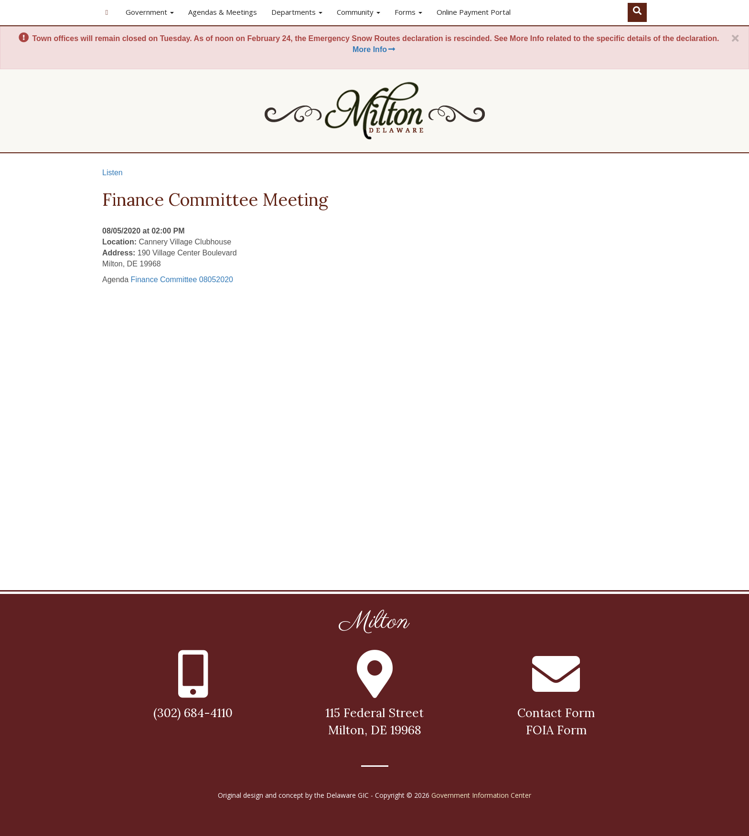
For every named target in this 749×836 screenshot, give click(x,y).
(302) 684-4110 (193, 712)
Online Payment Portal (474, 12)
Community (358, 12)
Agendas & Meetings (222, 12)
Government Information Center (481, 795)
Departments (296, 12)
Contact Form (556, 712)
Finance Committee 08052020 (182, 279)
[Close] (735, 38)
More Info (374, 49)
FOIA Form (556, 730)
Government (150, 12)
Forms (408, 12)
